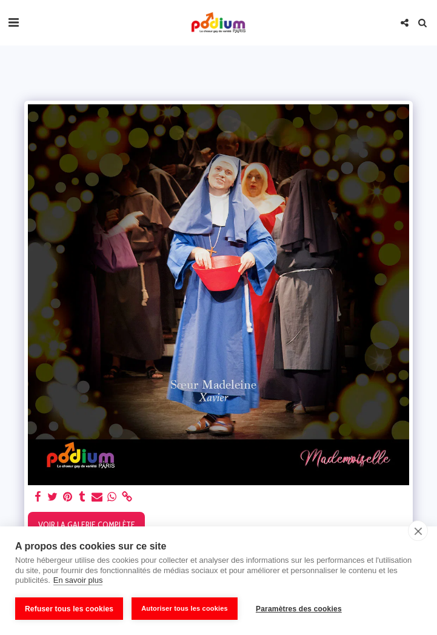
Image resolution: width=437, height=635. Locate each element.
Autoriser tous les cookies (184, 608)
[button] (13, 22)
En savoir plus (78, 580)
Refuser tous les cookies (69, 609)
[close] (418, 530)
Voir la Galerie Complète (86, 524)
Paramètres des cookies (299, 609)
